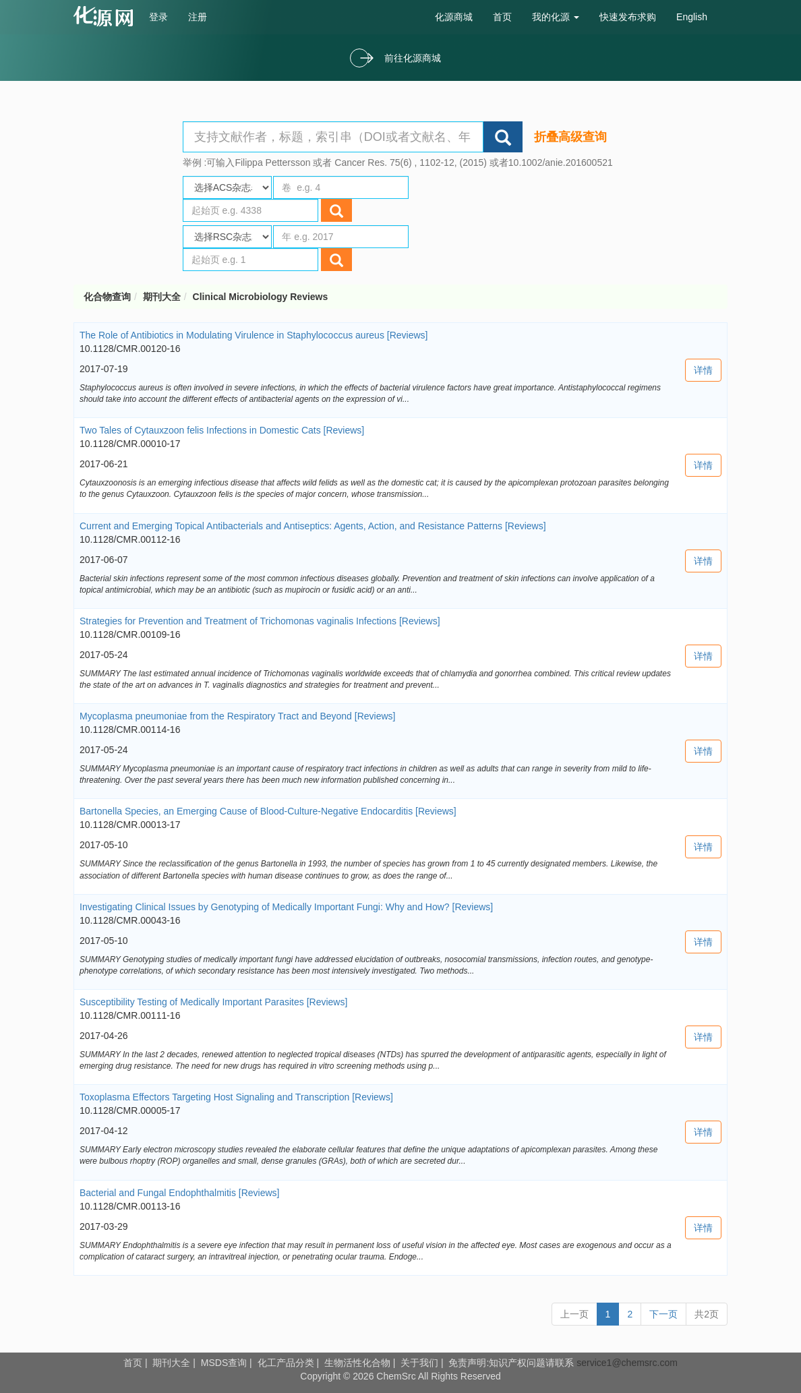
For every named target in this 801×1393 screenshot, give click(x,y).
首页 (502, 16)
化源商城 (454, 16)
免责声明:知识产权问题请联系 (512, 1362)
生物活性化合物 (357, 1362)
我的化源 (555, 16)
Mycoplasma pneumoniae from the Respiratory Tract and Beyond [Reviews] (237, 716)
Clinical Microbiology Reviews (260, 296)
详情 (703, 370)
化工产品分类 (286, 1362)
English (691, 16)
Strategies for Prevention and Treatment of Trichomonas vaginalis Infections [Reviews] (260, 621)
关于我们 (419, 1362)
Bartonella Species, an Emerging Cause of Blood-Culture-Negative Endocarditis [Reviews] (268, 811)
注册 (197, 16)
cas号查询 (106, 16)
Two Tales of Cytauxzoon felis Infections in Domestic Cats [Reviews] (222, 430)
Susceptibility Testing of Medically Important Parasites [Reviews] (213, 1002)
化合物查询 (107, 296)
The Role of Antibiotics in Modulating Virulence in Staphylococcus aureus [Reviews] (253, 335)
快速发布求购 (627, 16)
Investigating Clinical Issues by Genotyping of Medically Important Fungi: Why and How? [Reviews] (286, 906)
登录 (158, 16)
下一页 (663, 1314)
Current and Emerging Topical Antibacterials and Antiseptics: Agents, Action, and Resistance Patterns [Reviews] (313, 526)
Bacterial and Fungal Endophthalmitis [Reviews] (180, 1192)
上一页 (574, 1314)
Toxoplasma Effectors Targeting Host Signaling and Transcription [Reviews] (236, 1097)
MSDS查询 (224, 1362)
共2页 (706, 1314)
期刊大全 (162, 296)
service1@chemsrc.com (627, 1362)
